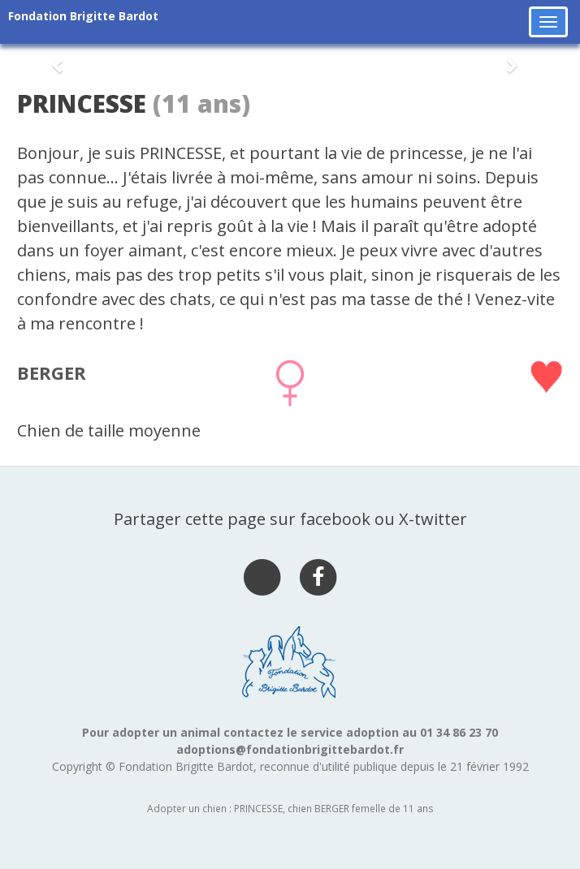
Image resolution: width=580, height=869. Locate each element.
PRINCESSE (81, 103)
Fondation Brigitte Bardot (83, 16)
